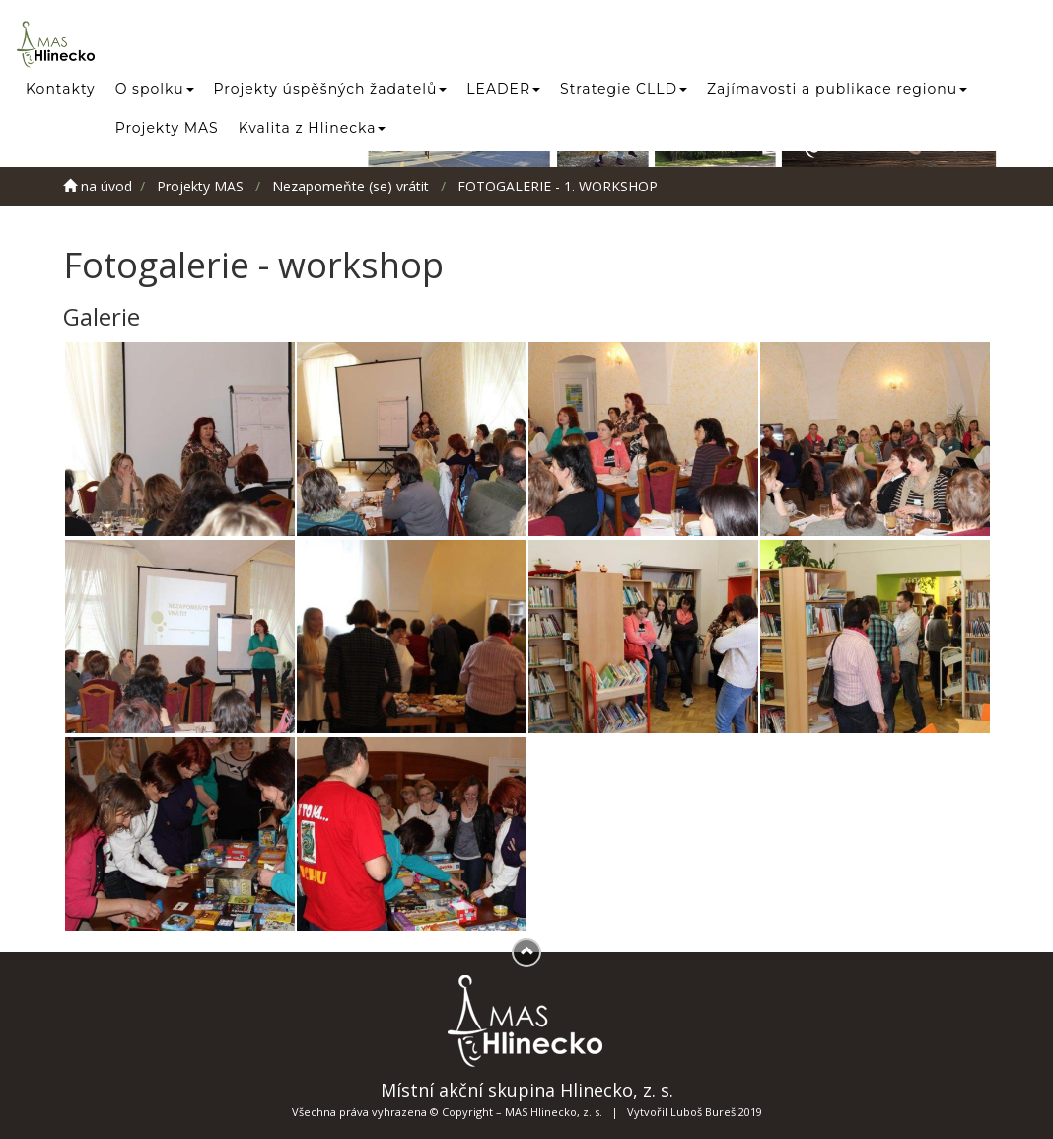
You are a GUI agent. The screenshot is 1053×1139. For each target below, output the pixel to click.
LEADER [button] (503, 89)
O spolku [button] (154, 89)
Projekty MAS (167, 128)
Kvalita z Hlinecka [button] (312, 128)
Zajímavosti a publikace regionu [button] (837, 89)
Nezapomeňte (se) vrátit (350, 186)
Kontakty (61, 89)
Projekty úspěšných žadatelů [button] (331, 89)
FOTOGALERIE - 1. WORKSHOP (557, 186)
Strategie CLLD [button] (623, 89)
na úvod (97, 186)
